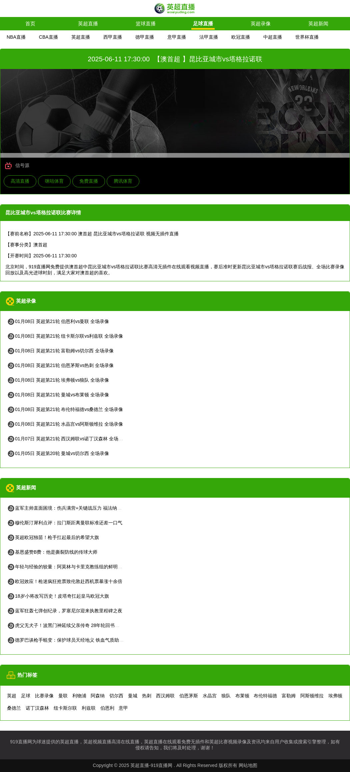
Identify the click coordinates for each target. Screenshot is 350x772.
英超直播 (88, 23)
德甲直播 (144, 37)
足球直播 (203, 23)
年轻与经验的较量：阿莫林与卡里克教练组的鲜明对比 (67, 566)
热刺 (146, 695)
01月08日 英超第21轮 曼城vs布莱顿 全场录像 (58, 394)
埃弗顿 (335, 695)
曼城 (132, 695)
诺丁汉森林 (37, 708)
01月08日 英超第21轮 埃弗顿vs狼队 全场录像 (58, 380)
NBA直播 (16, 37)
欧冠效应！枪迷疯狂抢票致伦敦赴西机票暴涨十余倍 (64, 581)
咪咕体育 (54, 181)
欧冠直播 (240, 37)
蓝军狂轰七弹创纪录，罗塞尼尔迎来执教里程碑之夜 (64, 610)
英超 (11, 695)
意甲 (123, 708)
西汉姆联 (165, 695)
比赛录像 (44, 695)
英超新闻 (318, 23)
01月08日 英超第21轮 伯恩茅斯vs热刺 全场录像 (60, 365)
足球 (25, 695)
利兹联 (89, 708)
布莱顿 (242, 695)
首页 (30, 23)
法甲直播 (208, 37)
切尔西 (116, 695)
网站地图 (248, 765)
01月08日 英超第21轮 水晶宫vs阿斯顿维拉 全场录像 (65, 424)
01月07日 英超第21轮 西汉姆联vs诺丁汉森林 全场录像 (67, 438)
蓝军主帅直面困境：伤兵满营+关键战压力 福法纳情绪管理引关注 (78, 508)
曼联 (63, 695)
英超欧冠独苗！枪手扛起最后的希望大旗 (53, 537)
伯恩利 (107, 708)
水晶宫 (210, 695)
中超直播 (272, 37)
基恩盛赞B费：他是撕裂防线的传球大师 (52, 552)
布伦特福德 (265, 695)
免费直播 (88, 181)
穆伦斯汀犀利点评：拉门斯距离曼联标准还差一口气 (64, 522)
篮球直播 (146, 23)
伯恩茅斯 (188, 695)
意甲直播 (176, 37)
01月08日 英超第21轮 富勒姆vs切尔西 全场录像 (60, 350)
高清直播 (20, 181)
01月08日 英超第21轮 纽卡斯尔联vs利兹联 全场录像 (65, 336)
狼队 (226, 695)
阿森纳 (98, 695)
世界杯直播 (307, 37)
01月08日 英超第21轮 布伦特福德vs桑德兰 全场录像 (65, 409)
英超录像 (261, 23)
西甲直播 (112, 37)
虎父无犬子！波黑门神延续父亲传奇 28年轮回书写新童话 (70, 625)
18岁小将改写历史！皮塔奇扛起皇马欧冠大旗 (58, 596)
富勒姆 (289, 695)
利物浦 (79, 695)
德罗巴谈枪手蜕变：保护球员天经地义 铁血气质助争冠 (67, 640)
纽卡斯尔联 (65, 708)
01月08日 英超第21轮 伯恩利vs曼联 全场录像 (58, 321)
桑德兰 (14, 708)
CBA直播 (48, 37)
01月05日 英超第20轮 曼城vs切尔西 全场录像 (58, 453)
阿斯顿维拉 (312, 695)
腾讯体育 (123, 181)
